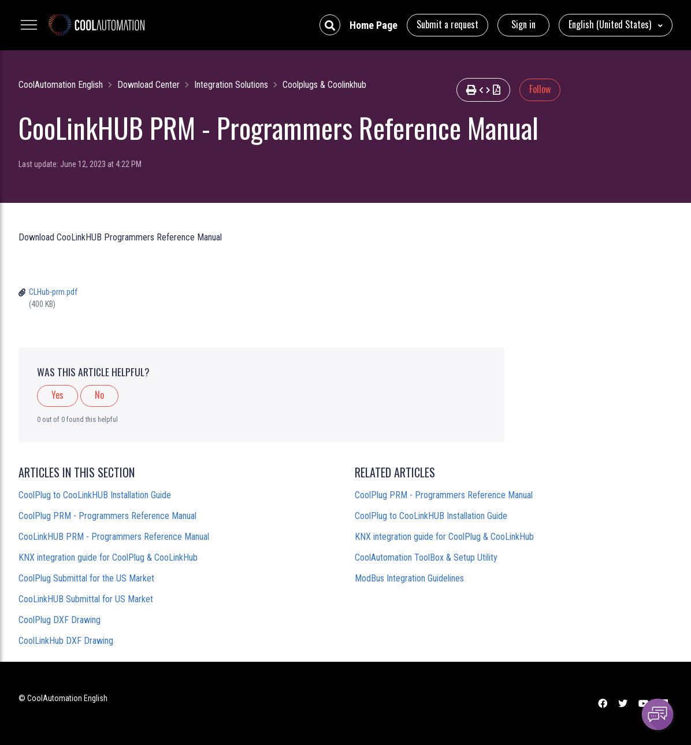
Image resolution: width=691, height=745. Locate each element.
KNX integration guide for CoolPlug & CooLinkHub (108, 557)
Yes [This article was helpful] (57, 395)
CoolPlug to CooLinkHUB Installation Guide (94, 495)
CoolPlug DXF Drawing (59, 619)
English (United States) (611, 24)
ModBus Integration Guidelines (409, 578)
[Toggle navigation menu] (28, 24)
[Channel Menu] (657, 714)
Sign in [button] (523, 24)
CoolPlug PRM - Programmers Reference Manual (107, 515)
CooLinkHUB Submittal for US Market (85, 599)
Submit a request (447, 24)
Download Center (148, 84)
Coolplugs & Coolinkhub (324, 84)
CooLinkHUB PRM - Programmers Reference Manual (113, 536)
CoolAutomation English (60, 84)
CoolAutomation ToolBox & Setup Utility (426, 557)
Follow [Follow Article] (540, 89)
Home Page (373, 25)
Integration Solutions (231, 84)
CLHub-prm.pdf (53, 291)
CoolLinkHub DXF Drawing (65, 640)
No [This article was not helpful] (99, 395)
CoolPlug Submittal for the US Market (86, 578)
